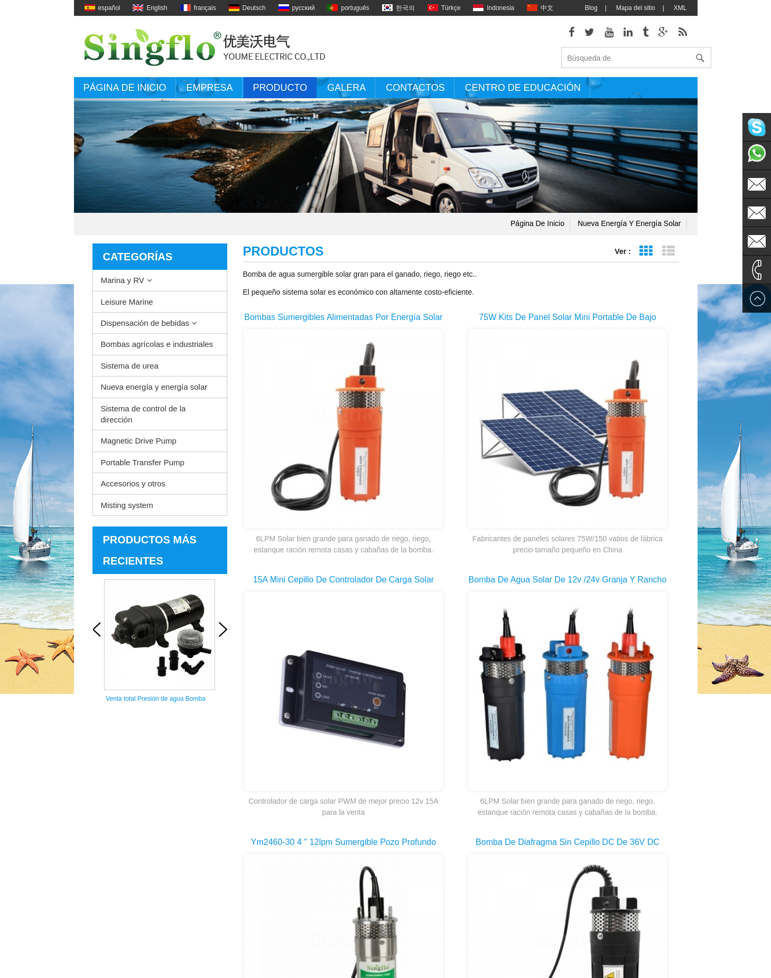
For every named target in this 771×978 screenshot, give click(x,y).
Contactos (415, 91)
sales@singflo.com (579, 867)
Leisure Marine (127, 304)
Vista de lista (668, 255)
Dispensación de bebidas (145, 326)
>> (486, 710)
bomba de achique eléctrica (409, 825)
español (102, 8)
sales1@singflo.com (580, 883)
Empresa (210, 91)
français (198, 8)
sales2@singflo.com (580, 898)
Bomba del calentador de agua (413, 809)
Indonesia (493, 8)
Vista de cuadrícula (646, 255)
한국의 (398, 8)
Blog (591, 8)
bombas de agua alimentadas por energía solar (417, 873)
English (150, 8)
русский (296, 8)
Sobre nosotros (106, 809)
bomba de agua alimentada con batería (414, 889)
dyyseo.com (515, 962)
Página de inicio (124, 91)
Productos (99, 856)
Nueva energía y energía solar (629, 227)
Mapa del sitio (635, 8)
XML (680, 8)
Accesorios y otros (133, 487)
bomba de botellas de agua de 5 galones (415, 936)
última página (532, 710)
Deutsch (247, 8)
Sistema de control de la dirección (143, 417)
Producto (280, 91)
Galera (346, 91)
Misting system (127, 508)
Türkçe (444, 8)
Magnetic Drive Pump (139, 444)
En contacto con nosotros (107, 873)
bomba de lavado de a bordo (410, 793)
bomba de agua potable (403, 904)
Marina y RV (122, 283)
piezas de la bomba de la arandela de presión (423, 857)
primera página (391, 710)
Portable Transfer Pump (142, 466)
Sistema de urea (130, 368)
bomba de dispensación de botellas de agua (424, 920)
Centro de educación (523, 91)
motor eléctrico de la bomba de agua (421, 840)
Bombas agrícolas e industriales (157, 347)
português (348, 8)
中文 (540, 8)
